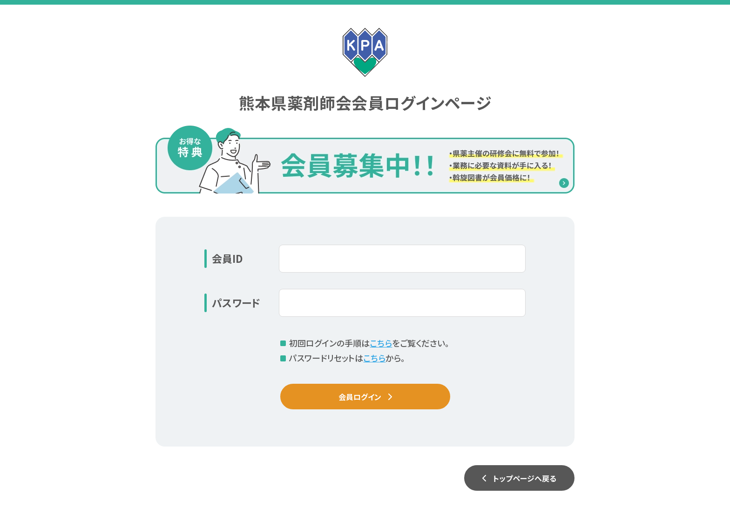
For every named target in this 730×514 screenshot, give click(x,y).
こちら (381, 343)
